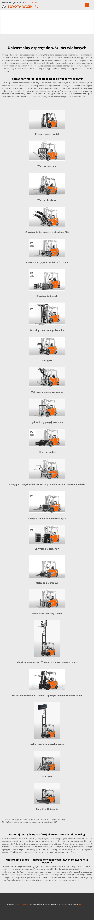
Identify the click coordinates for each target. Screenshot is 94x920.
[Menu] (87, 5)
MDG (80, 904)
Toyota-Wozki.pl (22, 904)
